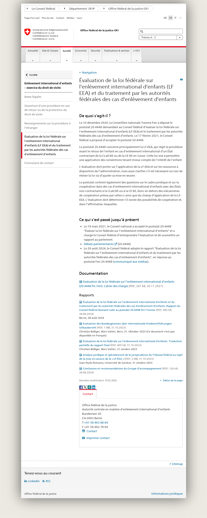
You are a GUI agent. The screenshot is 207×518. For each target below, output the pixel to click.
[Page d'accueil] (76, 34)
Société (68, 52)
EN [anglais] (181, 17)
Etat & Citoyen (50, 50)
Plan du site (48, 18)
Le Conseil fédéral (41, 8)
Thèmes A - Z (160, 37)
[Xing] (90, 387)
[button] (142, 31)
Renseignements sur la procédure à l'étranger (47, 125)
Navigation (89, 72)
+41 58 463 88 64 (96, 422)
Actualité (33, 50)
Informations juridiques (167, 493)
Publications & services (116, 50)
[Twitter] (85, 387)
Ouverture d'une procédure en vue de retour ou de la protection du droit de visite (47, 110)
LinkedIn (34, 481)
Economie (80, 50)
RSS (48, 481)
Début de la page (172, 380)
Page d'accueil (32, 18)
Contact (60, 18)
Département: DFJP (79, 8)
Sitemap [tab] (177, 464)
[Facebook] (81, 387)
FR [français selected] (170, 17)
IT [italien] (175, 17)
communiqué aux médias (130, 261)
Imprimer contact (98, 438)
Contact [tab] (88, 394)
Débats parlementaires (99, 244)
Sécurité (95, 50)
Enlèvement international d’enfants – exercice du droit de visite (48, 85)
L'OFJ (137, 50)
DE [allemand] (165, 17)
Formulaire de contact (39, 163)
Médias (70, 18)
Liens (79, 18)
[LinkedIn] (93, 387)
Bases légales (32, 96)
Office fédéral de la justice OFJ (126, 8)
